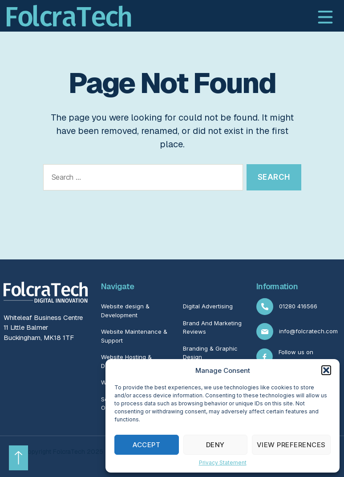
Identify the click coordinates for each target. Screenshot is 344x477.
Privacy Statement (223, 462)
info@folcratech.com (297, 331)
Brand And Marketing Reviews (212, 327)
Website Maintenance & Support (134, 336)
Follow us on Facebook (284, 356)
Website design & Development (125, 311)
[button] (326, 370)
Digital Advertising (208, 306)
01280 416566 (286, 306)
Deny (215, 445)
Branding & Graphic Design (210, 353)
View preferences (291, 445)
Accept (146, 445)
